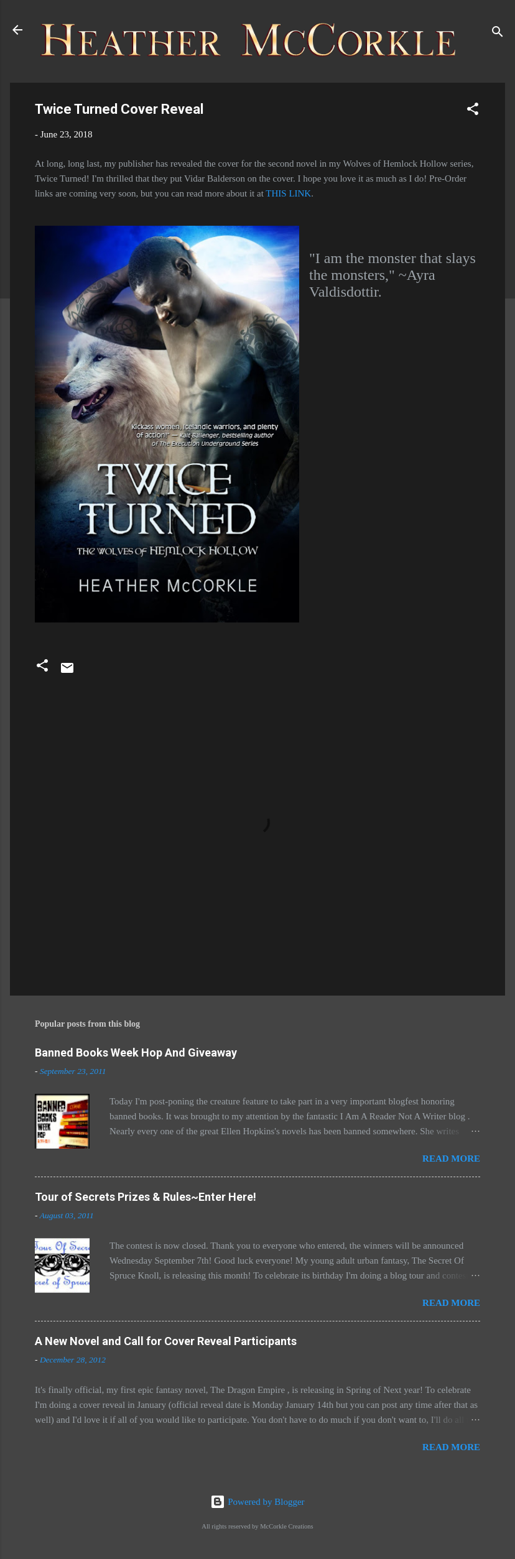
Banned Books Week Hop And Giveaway (136, 1052)
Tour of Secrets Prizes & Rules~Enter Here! (145, 1196)
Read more (451, 1158)
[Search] (497, 34)
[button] (472, 111)
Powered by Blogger (257, 1502)
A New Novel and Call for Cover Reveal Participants (166, 1341)
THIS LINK (288, 193)
